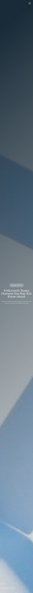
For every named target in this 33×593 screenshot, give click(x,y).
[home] (2, 3)
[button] (30, 3)
